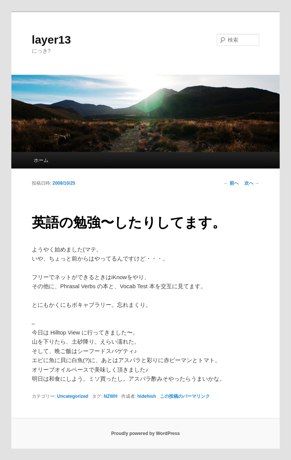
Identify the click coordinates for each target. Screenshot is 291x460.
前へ (231, 183)
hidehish (147, 396)
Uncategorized (72, 396)
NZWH (110, 396)
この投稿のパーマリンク (185, 396)
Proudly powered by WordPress (145, 433)
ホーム (41, 160)
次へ (251, 183)
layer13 (51, 39)
